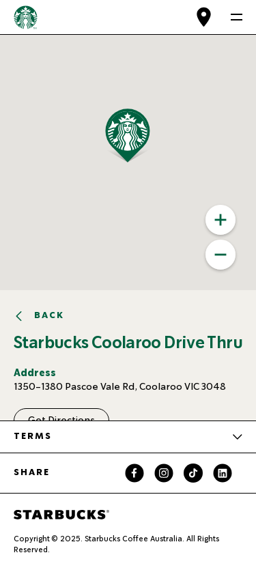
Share (32, 472)
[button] (152, 162)
